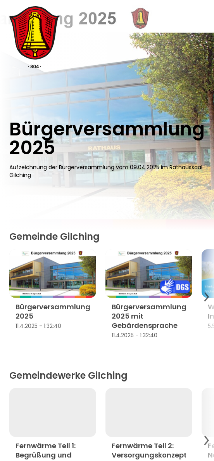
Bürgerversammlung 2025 (53, 311)
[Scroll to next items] (206, 297)
